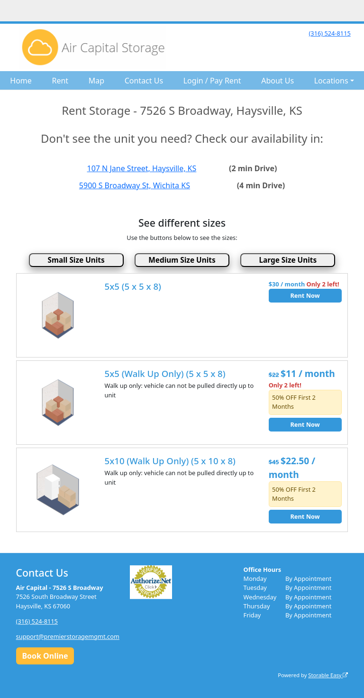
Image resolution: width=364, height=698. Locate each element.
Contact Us (144, 80)
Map (96, 80)
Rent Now (304, 295)
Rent (60, 80)
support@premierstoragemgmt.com (67, 636)
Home (21, 80)
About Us (277, 80)
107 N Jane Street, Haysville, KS (142, 168)
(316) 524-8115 (329, 33)
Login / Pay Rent (212, 80)
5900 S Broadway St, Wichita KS (134, 185)
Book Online (45, 656)
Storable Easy (328, 675)
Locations (331, 80)
